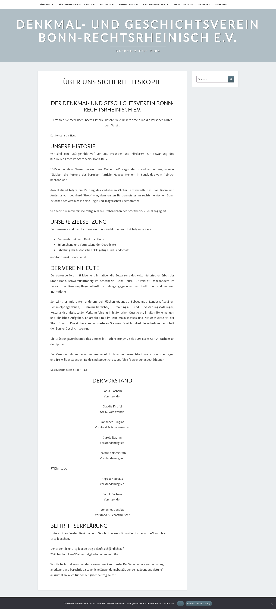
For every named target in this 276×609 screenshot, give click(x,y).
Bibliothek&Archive (154, 4)
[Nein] (271, 603)
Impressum (221, 4)
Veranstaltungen (183, 4)
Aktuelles (204, 4)
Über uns (45, 4)
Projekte (105, 4)
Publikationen (127, 4)
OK (180, 603)
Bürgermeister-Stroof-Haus (75, 4)
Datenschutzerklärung (198, 603)
